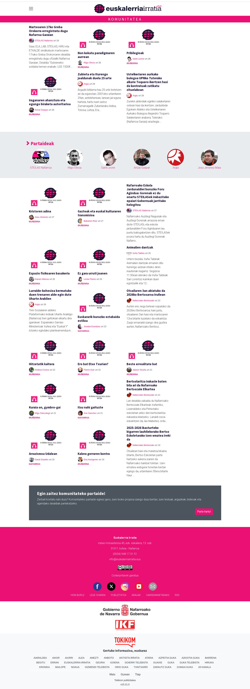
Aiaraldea (40, 657)
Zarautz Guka (162, 667)
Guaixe (157, 662)
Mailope (60, 667)
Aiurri (69, 657)
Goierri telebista (136, 662)
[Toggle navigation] (31, 9)
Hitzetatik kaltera (41, 364)
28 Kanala (204, 667)
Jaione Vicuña (139, 370)
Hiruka (209, 662)
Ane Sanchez (90, 413)
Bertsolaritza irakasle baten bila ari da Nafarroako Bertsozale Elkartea (147, 385)
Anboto (109, 657)
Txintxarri (141, 667)
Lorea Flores (90, 279)
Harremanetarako (157, 595)
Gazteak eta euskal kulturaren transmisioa (99, 213)
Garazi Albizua (42, 279)
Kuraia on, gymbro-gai (45, 407)
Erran (54, 662)
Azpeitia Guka (167, 657)
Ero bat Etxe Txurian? (93, 364)
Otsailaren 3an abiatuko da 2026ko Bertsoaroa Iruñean (146, 293)
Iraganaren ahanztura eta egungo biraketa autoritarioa (50, 102)
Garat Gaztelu (41, 459)
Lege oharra (98, 595)
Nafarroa (83, 331)
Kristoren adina (40, 211)
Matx (112, 674)
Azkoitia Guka (191, 657)
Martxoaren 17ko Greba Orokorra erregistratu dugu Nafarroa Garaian (48, 31)
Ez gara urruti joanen (92, 273)
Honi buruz (77, 595)
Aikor (56, 657)
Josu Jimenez (41, 217)
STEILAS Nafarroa (44, 40)
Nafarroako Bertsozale (143, 300)
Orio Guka (121, 667)
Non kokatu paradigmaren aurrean (96, 55)
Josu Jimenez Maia (209, 167)
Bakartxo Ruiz (90, 221)
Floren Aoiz (89, 370)
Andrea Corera (42, 370)
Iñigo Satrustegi (42, 413)
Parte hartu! (204, 511)
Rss (177, 595)
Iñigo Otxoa (89, 62)
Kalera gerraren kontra (94, 454)
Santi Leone (138, 58)
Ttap (138, 674)
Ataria (149, 657)
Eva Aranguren (91, 459)
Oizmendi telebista (97, 667)
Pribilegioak (135, 53)
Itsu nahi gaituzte (90, 407)
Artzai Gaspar (41, 110)
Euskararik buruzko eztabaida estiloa (99, 319)
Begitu (40, 662)
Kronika (44, 667)
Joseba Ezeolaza (92, 326)
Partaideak (40, 143)
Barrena (210, 657)
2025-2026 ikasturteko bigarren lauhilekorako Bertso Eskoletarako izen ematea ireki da (148, 433)
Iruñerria (83, 67)
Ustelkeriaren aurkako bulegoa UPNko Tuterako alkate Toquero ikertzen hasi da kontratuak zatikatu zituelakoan (147, 82)
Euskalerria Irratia (77, 662)
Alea (81, 657)
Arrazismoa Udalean (43, 454)
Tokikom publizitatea (125, 680)
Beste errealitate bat (142, 364)
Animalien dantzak (140, 247)
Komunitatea (125, 19)
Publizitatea (118, 595)
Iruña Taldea (138, 253)
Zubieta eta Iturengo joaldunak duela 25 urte (95, 76)
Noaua (75, 667)
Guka (171, 662)
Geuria (100, 662)
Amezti (94, 657)
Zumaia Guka (185, 667)
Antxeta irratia (129, 657)
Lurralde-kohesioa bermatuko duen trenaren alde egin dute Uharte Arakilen (50, 294)
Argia (86, 84)
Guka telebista (189, 662)
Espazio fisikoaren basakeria (49, 273)
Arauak (136, 595)
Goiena (114, 662)
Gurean (125, 674)
